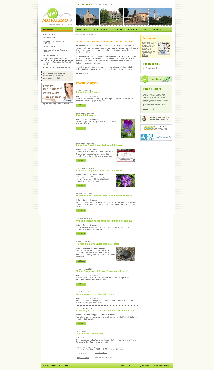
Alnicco (145, 109)
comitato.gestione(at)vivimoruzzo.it (90, 61)
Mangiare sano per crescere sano (55, 59)
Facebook (96, 63)
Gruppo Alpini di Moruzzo (52, 55)
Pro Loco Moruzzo (49, 38)
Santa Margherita (148, 104)
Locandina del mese (101, 353)
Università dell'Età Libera (52, 47)
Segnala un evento (83, 358)
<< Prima (80, 349)
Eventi (131, 366)
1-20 (96, 349)
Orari (137, 366)
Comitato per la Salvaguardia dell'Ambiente (53, 42)
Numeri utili (145, 366)
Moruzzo (146, 94)
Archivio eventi (81, 353)
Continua (145, 56)
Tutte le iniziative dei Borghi (103, 357)
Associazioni (122, 366)
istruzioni (47, 78)
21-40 (100, 349)
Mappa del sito (165, 366)
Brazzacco (146, 100)
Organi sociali (151, 68)
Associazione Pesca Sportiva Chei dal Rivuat (57, 63)
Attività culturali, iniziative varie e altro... (57, 67)
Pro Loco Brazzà (49, 34)
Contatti (155, 366)
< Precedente (89, 349)
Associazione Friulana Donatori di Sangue (55, 51)
